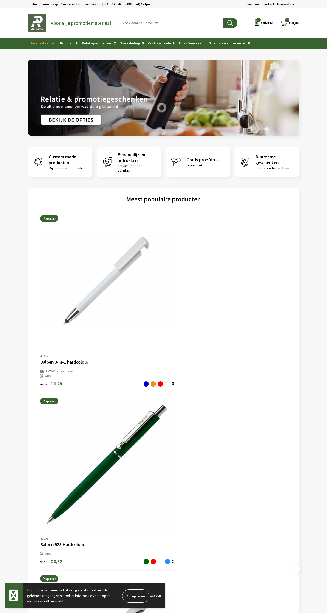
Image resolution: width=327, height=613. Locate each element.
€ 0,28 (51, 304)
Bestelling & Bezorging (184, 500)
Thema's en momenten (228, 43)
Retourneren (176, 513)
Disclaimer (243, 513)
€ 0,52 (115, 299)
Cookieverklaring (248, 500)
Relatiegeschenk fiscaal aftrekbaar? (125, 513)
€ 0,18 (243, 304)
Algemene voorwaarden (253, 493)
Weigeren (155, 595)
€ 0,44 (179, 299)
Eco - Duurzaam (192, 43)
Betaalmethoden (179, 507)
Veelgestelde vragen (113, 507)
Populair (67, 43)
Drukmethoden (109, 521)
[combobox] (170, 23)
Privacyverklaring (248, 507)
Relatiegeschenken (97, 43)
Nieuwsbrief (286, 4)
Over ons (252, 4)
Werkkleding (130, 43)
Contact (268, 4)
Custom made (159, 43)
